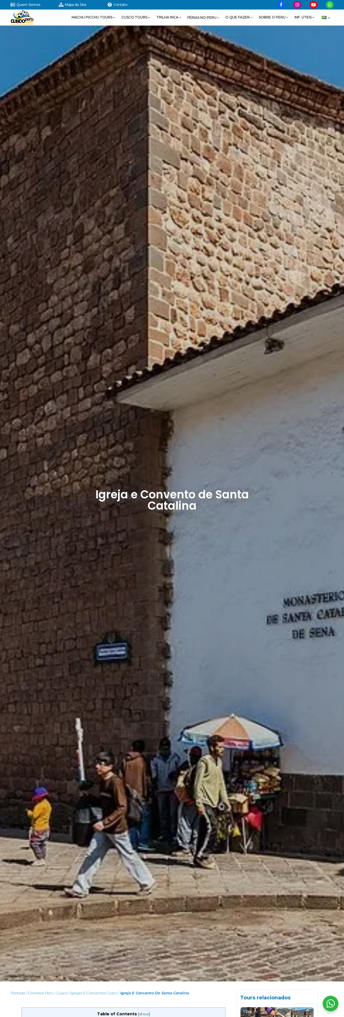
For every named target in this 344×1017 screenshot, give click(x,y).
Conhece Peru (40, 993)
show (144, 1014)
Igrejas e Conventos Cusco (93, 993)
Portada (17, 993)
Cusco (61, 993)
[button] (94, 17)
